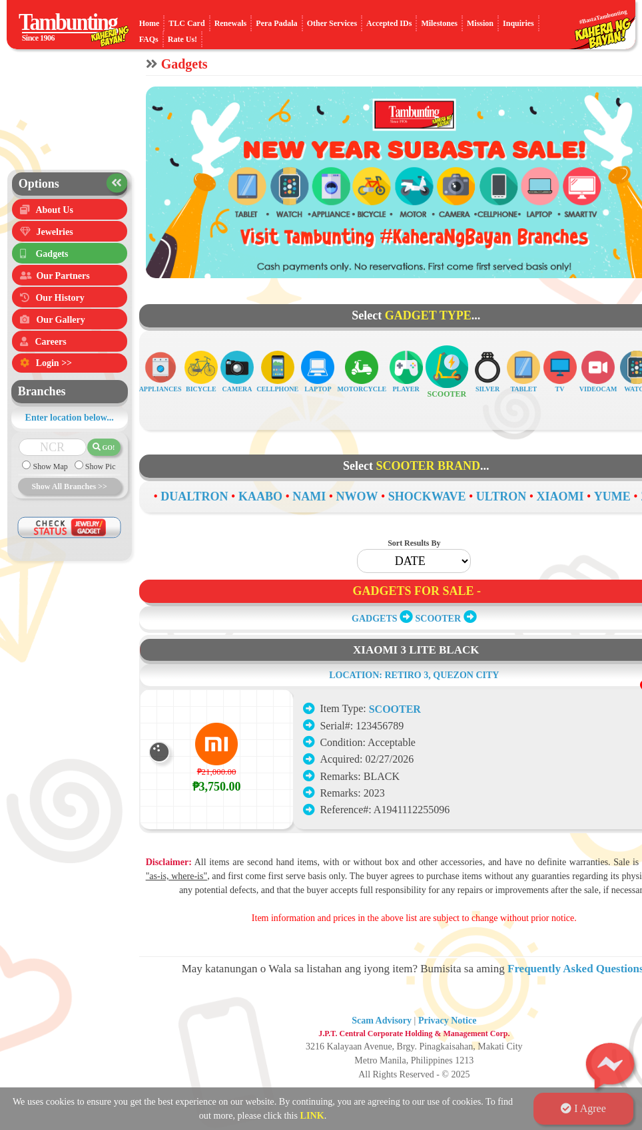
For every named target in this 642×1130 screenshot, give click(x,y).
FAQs (149, 39)
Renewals (230, 23)
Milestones (439, 23)
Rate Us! (182, 39)
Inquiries (518, 23)
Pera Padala (276, 23)
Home (149, 23)
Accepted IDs (389, 23)
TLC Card (186, 23)
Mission (480, 23)
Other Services (332, 23)
